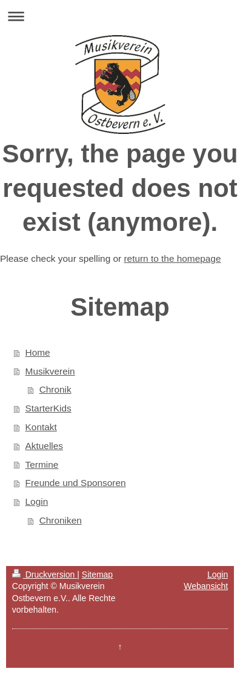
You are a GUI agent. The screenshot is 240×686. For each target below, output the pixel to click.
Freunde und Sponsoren (75, 483)
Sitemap (97, 574)
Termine (42, 464)
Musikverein (50, 371)
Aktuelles (44, 446)
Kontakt (41, 427)
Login (36, 501)
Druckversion (44, 574)
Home (37, 352)
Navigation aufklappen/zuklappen (120, 16)
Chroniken (60, 520)
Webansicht (206, 586)
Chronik (55, 389)
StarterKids (48, 408)
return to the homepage (172, 258)
